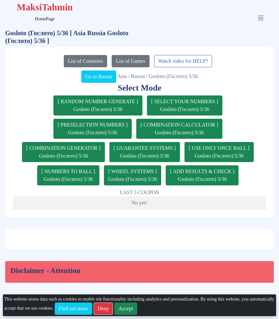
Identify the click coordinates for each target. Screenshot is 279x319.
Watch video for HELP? (183, 61)
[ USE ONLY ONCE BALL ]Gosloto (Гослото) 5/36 (219, 152)
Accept (125, 308)
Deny (103, 308)
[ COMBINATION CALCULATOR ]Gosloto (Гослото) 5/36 (179, 128)
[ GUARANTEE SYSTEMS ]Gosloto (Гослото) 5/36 (145, 152)
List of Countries (85, 61)
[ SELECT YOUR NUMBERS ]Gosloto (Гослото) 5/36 (184, 105)
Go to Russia (98, 76)
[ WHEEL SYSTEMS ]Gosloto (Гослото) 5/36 (132, 175)
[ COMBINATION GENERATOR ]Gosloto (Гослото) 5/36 (63, 152)
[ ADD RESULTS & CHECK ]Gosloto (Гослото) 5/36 (202, 175)
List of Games (130, 61)
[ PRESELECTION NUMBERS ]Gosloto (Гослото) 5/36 (93, 128)
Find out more (73, 308)
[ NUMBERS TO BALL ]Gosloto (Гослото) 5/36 (68, 175)
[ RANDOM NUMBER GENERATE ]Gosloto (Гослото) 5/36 (98, 105)
